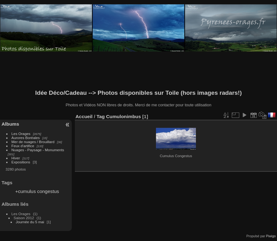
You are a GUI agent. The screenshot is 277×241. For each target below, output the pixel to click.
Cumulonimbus (123, 116)
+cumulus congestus (37, 191)
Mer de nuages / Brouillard (33, 142)
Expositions (21, 162)
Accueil (84, 116)
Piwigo (271, 236)
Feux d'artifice (23, 146)
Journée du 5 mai (30, 222)
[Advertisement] (138, 71)
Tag (100, 116)
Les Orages (21, 134)
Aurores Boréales (26, 138)
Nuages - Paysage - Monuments (38, 150)
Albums (10, 124)
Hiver (16, 158)
